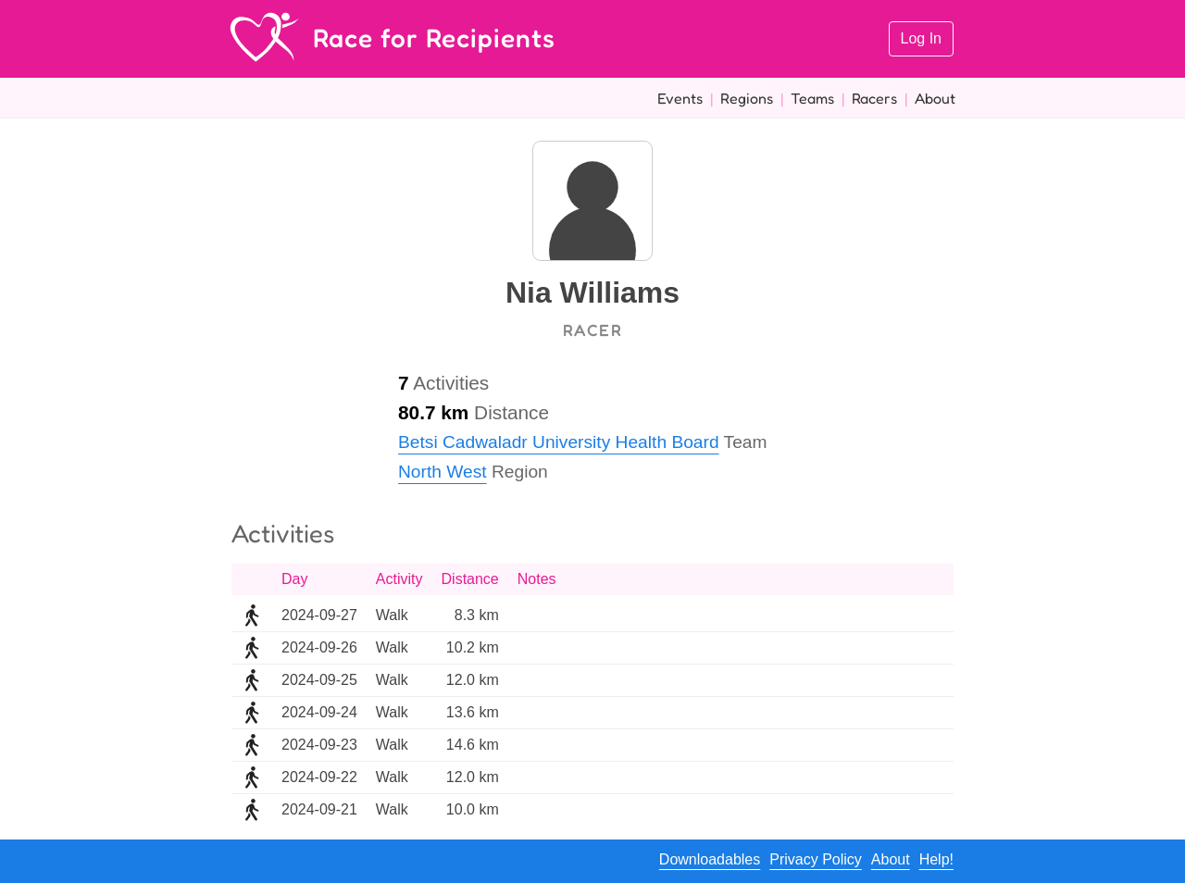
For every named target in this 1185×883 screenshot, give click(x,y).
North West (442, 471)
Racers (874, 98)
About (935, 98)
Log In (921, 38)
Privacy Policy (815, 859)
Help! (936, 859)
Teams (812, 98)
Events (680, 98)
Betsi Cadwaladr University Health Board (558, 442)
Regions (746, 98)
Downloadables (709, 859)
